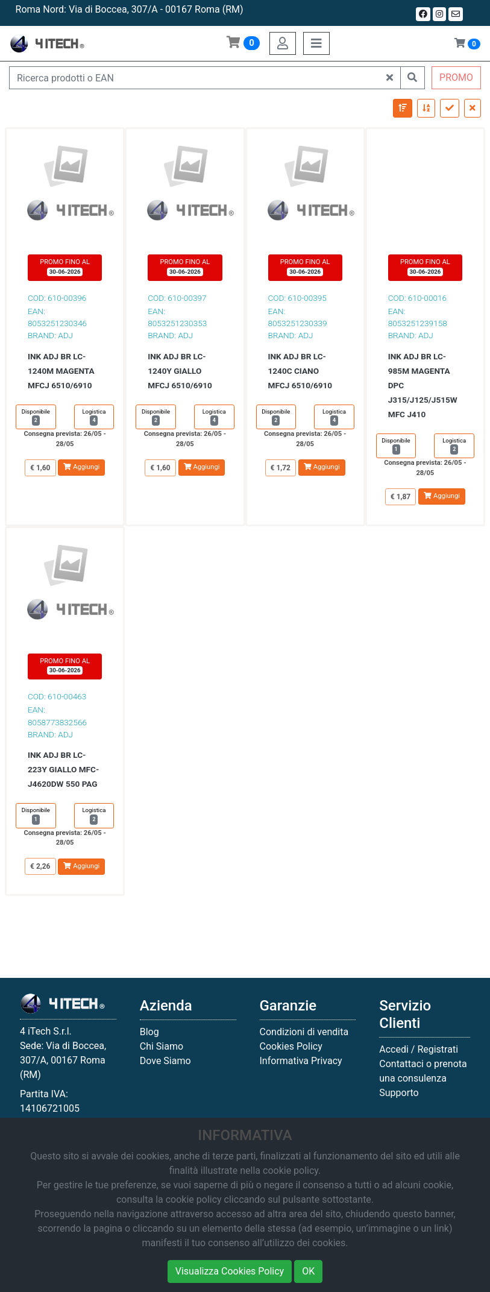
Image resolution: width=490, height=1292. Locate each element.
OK (308, 1271)
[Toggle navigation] (316, 43)
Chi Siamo (161, 1046)
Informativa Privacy (301, 1061)
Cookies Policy (291, 1046)
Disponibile (36, 417)
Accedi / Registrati (418, 1049)
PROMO (456, 77)
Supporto (398, 1092)
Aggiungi (81, 467)
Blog (149, 1032)
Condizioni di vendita (304, 1032)
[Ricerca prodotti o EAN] (194, 77)
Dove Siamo (165, 1061)
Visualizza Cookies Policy (229, 1271)
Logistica (93, 417)
